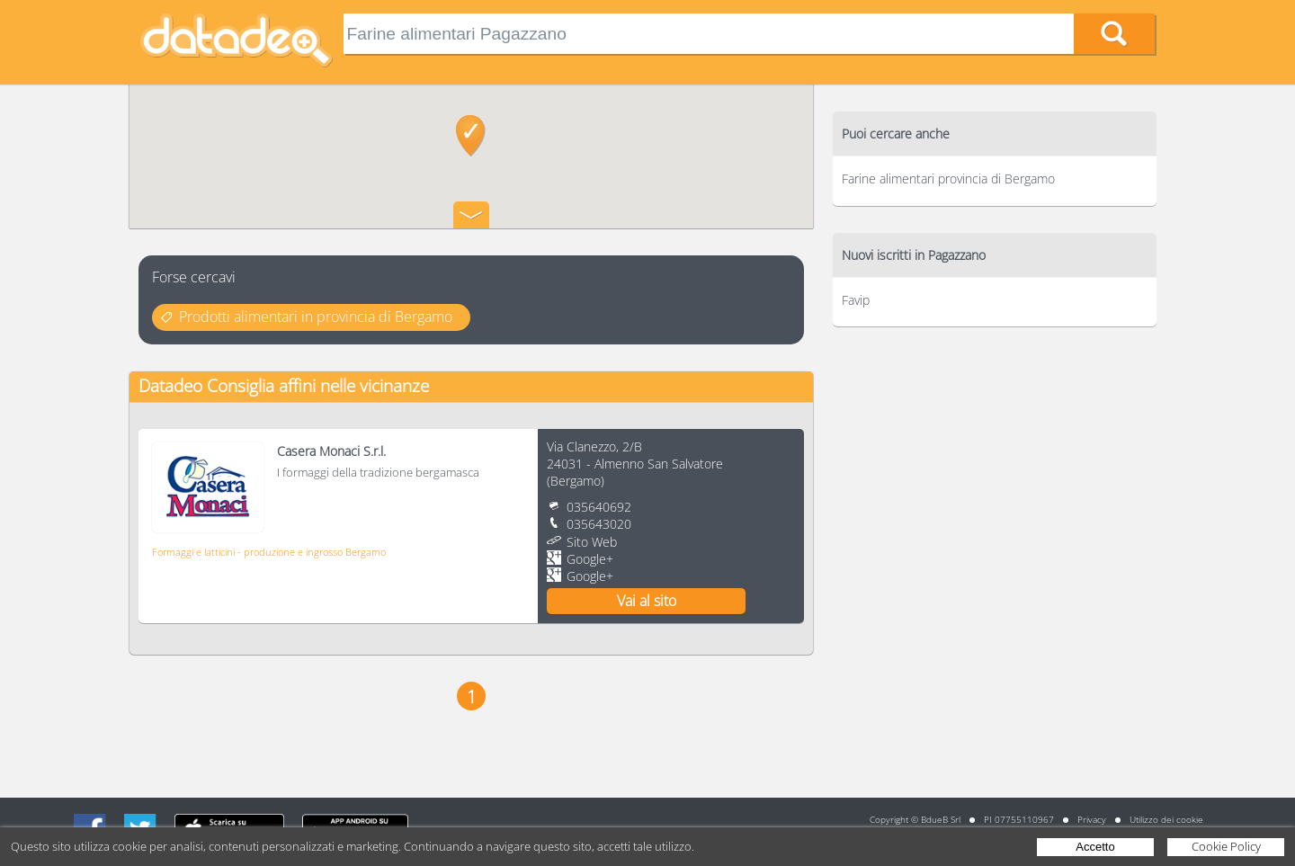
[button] (471, 135)
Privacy (1091, 819)
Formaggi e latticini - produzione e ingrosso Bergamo (269, 551)
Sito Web (592, 541)
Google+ (590, 558)
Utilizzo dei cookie (1166, 819)
